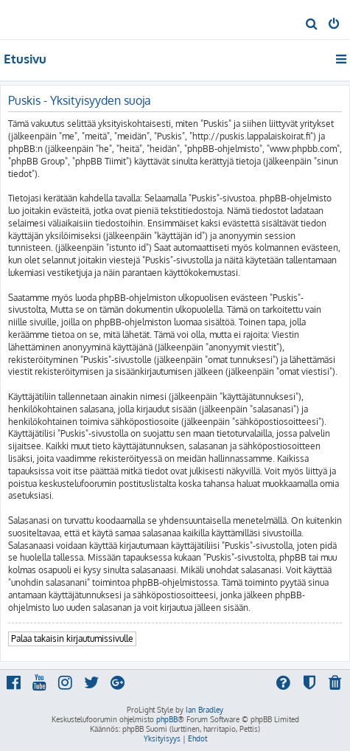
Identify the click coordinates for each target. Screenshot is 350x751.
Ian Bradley (204, 709)
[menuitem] (312, 25)
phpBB (167, 719)
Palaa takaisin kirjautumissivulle (72, 638)
